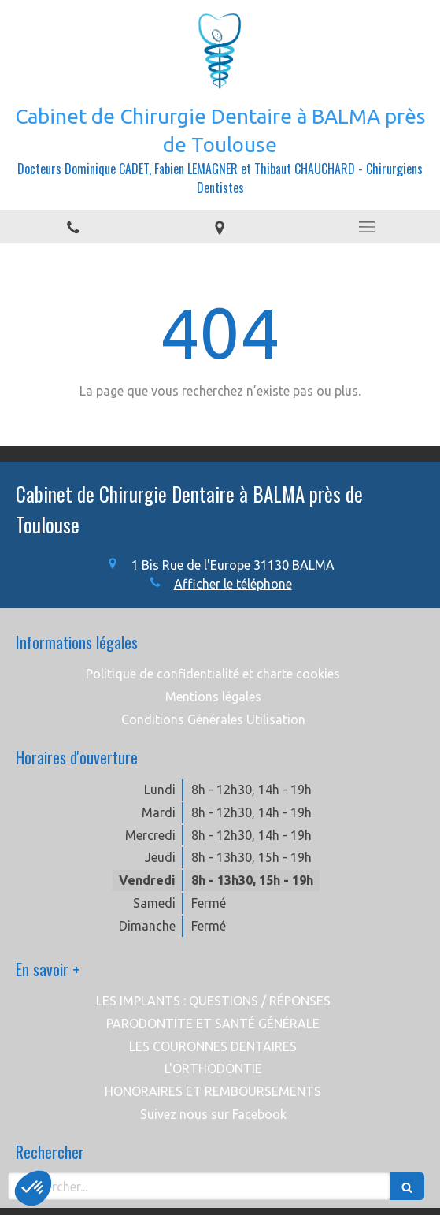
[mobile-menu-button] (367, 227)
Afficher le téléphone (233, 584)
